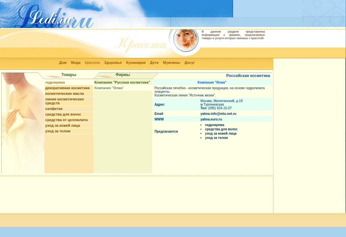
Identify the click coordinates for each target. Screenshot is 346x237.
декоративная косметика (67, 88)
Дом (63, 63)
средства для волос (63, 114)
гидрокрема (55, 82)
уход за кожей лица (62, 125)
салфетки (53, 109)
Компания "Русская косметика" (122, 82)
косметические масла (64, 93)
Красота (92, 63)
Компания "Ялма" (109, 88)
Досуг (189, 63)
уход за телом (57, 131)
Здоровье (113, 63)
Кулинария (136, 63)
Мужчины (171, 63)
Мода (76, 63)
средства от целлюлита (66, 120)
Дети (154, 63)
